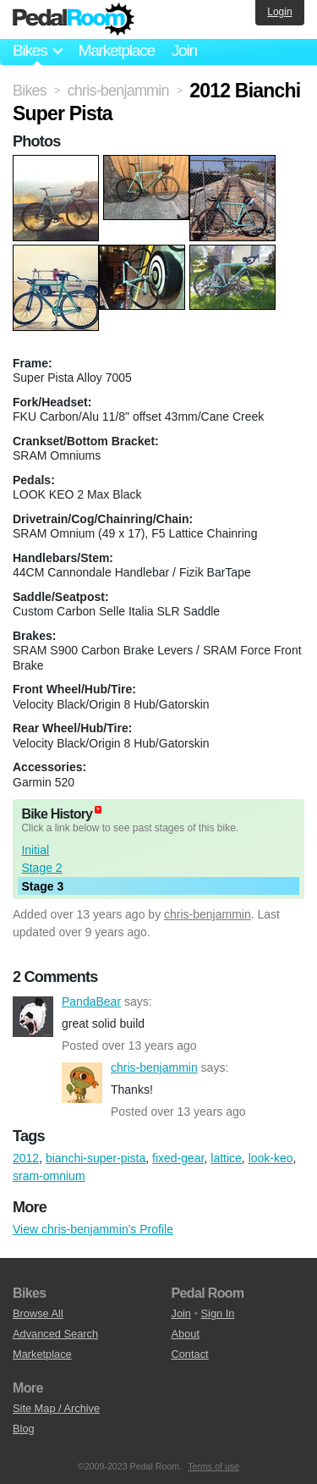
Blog (24, 1428)
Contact (190, 1354)
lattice (226, 1158)
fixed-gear (178, 1158)
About (185, 1333)
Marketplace (116, 50)
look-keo (271, 1158)
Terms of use (213, 1466)
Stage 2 (41, 867)
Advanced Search (55, 1333)
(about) (98, 809)
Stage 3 (42, 886)
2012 (26, 1158)
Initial (35, 850)
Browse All (38, 1313)
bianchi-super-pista (95, 1158)
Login (279, 12)
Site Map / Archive (56, 1408)
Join (184, 50)
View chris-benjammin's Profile (93, 1229)
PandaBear (33, 1016)
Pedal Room (73, 19)
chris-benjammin (207, 914)
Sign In (218, 1313)
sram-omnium (49, 1176)
